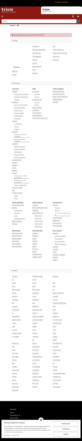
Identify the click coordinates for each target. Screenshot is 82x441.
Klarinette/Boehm (17, 236)
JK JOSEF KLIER (57, 320)
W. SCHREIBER (57, 380)
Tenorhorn (35, 249)
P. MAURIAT (35, 353)
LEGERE (55, 336)
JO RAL (14, 323)
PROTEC (14, 360)
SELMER (55, 366)
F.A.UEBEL (15, 306)
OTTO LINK (15, 353)
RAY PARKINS (56, 360)
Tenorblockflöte (19, 113)
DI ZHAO (55, 299)
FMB (54, 306)
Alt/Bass (16, 129)
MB (33, 340)
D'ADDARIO (15, 299)
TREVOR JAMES (36, 377)
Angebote (14, 91)
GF (13, 313)
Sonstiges (55, 102)
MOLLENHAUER (57, 343)
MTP (13, 346)
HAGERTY (35, 313)
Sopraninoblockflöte (20, 105)
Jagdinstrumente (17, 160)
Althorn (34, 246)
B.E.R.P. (34, 283)
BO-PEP (14, 293)
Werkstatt (14, 71)
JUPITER (34, 323)
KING (54, 326)
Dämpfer (14, 207)
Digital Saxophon (19, 146)
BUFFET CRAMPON (58, 293)
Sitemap (34, 59)
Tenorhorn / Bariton (17, 187)
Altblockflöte (18, 110)
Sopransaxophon (19, 149)
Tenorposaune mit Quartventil (20, 181)
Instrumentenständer (59, 94)
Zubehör (17, 99)
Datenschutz (15, 435)
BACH (13, 286)
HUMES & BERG (16, 320)
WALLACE (15, 383)
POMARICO (56, 356)
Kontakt (34, 63)
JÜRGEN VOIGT (57, 323)
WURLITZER (15, 387)
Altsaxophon (18, 152)
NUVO (16, 198)
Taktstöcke (35, 210)
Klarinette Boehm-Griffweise (20, 140)
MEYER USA (15, 343)
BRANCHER (35, 293)
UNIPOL (14, 380)
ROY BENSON (36, 366)
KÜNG (54, 333)
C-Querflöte (18, 124)
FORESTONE (15, 310)
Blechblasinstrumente (21, 94)
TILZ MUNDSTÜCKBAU (59, 373)
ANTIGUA (14, 276)
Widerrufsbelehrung (58, 49)
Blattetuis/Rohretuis (58, 91)
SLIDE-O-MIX (15, 370)
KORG (54, 330)
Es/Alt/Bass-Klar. (37, 99)
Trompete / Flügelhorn (59, 254)
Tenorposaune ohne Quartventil (20, 176)
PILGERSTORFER (37, 356)
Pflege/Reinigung (57, 99)
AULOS (34, 279)
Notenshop (16, 67)
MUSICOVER (35, 346)
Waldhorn (14, 170)
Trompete (14, 162)
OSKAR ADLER (57, 350)
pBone (16, 195)
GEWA (54, 310)
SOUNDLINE (35, 370)
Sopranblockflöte (19, 107)
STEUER (55, 370)
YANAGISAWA (57, 387)
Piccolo (16, 126)
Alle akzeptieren (65, 423)
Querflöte (14, 121)
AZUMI (14, 283)
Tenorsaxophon (19, 154)
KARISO (34, 326)
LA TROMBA (15, 336)
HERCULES (56, 316)
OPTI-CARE (35, 350)
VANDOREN (35, 380)
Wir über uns (35, 46)
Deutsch (37, 94)
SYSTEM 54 (35, 373)
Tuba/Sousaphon (37, 254)
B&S (54, 283)
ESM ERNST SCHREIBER (59, 303)
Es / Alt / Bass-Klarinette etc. (62, 214)
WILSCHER (35, 383)
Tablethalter (38, 226)
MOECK (34, 343)
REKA (13, 363)
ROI (54, 363)
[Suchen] (39, 21)
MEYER (55, 340)
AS (13, 279)
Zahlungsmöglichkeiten (38, 49)
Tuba (13, 190)
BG (53, 289)
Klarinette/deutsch (17, 233)
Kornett (14, 168)
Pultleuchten (39, 221)
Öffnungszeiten (36, 56)
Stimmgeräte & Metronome (39, 207)
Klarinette (14, 132)
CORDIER (55, 296)
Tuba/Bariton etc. (19, 218)
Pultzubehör (39, 224)
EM (13, 303)
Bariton (34, 251)
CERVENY (14, 296)
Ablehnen (65, 434)
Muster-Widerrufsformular (60, 53)
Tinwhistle (17, 118)
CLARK (34, 296)
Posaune (14, 173)
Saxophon (15, 144)
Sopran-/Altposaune (20, 185)
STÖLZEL (14, 373)
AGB (54, 46)
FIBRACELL (35, 306)
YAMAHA (34, 387)
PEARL (55, 353)
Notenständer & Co (37, 213)
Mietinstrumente (37, 66)
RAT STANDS (35, 360)
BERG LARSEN (16, 289)
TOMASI (14, 377)
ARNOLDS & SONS (37, 276)
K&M (13, 326)
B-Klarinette (35, 91)
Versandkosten (36, 53)
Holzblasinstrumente (21, 97)
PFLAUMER (15, 356)
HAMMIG (55, 313)
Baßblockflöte (18, 116)
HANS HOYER (16, 316)
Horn (15, 216)
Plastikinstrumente (17, 193)
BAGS (34, 286)
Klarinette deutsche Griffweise (20, 135)
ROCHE (34, 363)
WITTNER (55, 383)
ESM (33, 303)
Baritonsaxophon (19, 157)
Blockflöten (15, 102)
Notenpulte (38, 215)
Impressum (7, 435)
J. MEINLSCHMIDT (37, 320)
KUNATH (34, 333)
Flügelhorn (15, 165)
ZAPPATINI (15, 390)
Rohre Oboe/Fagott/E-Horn (40, 118)
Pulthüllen (38, 218)
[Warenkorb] (78, 17)
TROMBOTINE (57, 377)
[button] (73, 17)
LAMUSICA (35, 336)
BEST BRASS (35, 289)
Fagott (54, 252)
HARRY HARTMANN (38, 316)
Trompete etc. (18, 210)
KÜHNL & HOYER (17, 333)
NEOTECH (55, 346)
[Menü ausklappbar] (2, 15)
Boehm (37, 97)
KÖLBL (34, 330)
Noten (34, 70)
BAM (54, 286)
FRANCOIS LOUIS (37, 310)
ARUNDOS (55, 276)
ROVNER (14, 366)
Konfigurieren (66, 429)
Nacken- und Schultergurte (60, 96)
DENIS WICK (35, 299)
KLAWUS (14, 330)
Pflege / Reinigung (17, 221)
